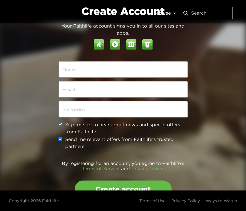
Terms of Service (101, 168)
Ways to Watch (221, 200)
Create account (123, 189)
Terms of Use (152, 200)
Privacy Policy (147, 168)
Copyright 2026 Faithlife (34, 200)
